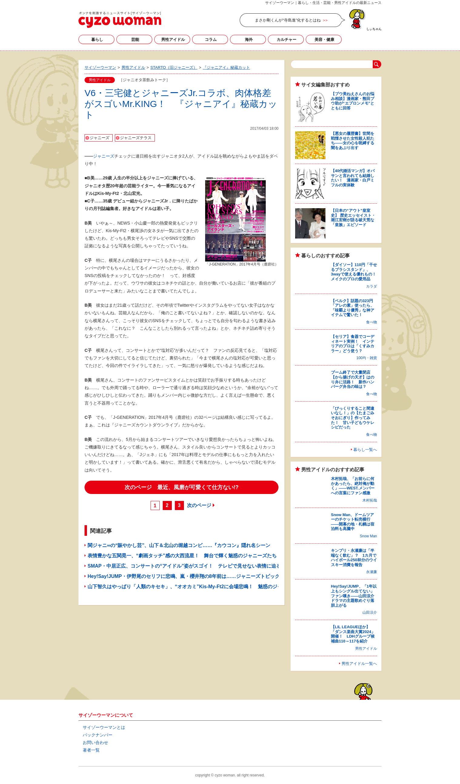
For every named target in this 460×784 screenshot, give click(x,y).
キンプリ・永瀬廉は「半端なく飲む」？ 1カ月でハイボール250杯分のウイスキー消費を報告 (354, 557)
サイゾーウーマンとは (104, 727)
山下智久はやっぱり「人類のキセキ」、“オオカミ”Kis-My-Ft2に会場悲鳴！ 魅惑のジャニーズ (192, 586)
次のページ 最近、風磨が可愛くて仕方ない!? (182, 487)
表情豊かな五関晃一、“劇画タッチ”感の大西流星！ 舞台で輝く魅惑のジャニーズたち (182, 555)
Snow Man (368, 536)
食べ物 (371, 322)
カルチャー (286, 39)
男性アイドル (173, 39)
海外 (249, 39)
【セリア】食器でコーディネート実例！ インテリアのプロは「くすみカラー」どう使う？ (352, 343)
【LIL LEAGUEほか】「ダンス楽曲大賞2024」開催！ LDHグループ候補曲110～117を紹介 (353, 634)
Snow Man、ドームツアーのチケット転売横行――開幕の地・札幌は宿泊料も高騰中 (352, 521)
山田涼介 (369, 612)
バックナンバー (97, 734)
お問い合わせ (95, 742)
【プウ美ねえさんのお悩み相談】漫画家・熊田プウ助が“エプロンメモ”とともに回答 (352, 101)
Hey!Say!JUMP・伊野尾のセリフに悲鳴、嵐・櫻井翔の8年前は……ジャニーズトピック (184, 576)
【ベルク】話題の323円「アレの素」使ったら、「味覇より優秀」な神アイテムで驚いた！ (352, 308)
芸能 (135, 39)
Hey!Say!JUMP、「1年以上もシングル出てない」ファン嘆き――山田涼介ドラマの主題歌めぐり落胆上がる (354, 595)
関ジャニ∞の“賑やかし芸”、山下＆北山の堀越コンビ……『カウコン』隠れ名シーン (179, 545)
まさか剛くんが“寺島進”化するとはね (288, 20)
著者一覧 (91, 750)
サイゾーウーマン (119, 20)
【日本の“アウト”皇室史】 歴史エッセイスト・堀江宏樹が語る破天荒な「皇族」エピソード (353, 217)
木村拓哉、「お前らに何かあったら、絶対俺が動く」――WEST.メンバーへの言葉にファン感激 (353, 485)
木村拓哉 (369, 500)
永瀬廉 (371, 572)
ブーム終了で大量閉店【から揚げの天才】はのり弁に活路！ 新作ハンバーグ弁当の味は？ (352, 379)
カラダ (371, 286)
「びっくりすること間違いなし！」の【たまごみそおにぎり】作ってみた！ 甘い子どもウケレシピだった (352, 417)
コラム (211, 39)
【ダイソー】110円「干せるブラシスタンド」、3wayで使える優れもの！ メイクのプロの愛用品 (355, 271)
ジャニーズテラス (136, 137)
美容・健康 (324, 39)
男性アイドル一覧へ (359, 663)
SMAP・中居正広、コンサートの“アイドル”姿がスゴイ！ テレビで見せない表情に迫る (184, 566)
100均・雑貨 (366, 358)
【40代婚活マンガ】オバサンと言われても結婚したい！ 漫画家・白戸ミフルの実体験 (353, 177)
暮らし (97, 39)
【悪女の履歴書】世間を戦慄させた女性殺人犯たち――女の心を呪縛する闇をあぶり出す (352, 140)
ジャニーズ (99, 137)
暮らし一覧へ (365, 449)
